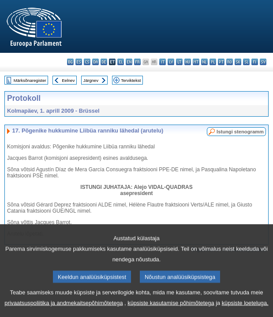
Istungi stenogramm (240, 131)
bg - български (70, 62)
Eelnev (68, 80)
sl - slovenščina (246, 62)
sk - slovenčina (238, 62)
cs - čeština (87, 62)
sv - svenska (263, 62)
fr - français (137, 62)
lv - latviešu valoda (171, 62)
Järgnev (90, 80)
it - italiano (162, 62)
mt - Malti (196, 62)
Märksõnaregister (30, 80)
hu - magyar (187, 62)
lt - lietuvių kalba (179, 62)
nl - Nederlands (204, 62)
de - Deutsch (104, 62)
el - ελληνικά (120, 62)
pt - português (221, 62)
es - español (78, 62)
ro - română (229, 62)
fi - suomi (254, 62)
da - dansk (95, 62)
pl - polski (212, 62)
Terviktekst (131, 80)
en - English (129, 62)
